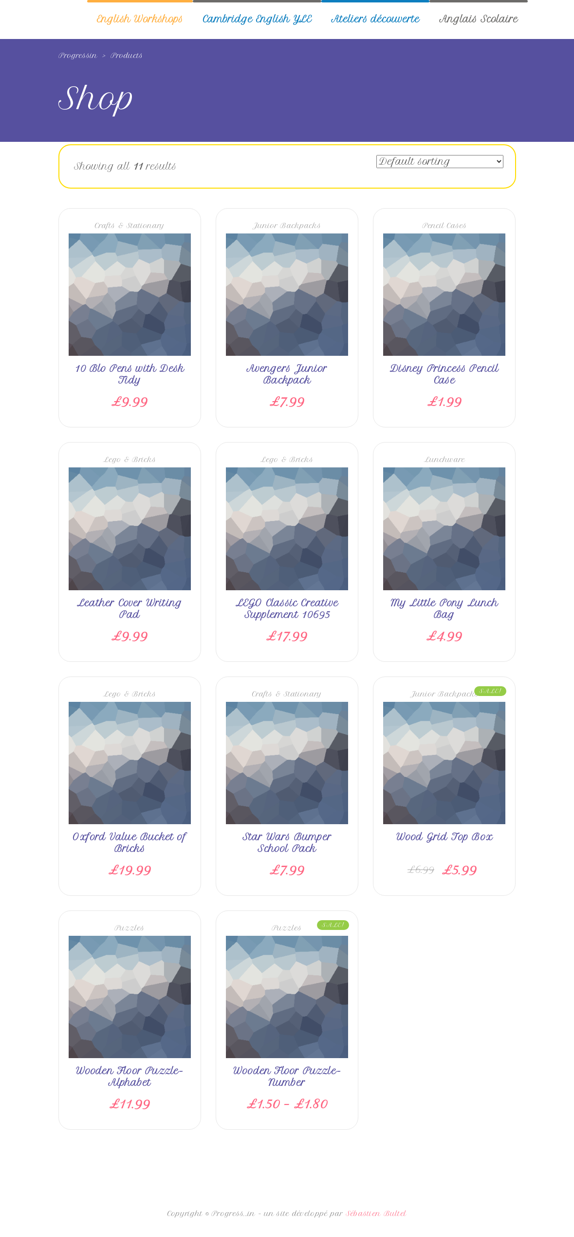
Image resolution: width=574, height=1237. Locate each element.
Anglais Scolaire (478, 19)
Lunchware (444, 459)
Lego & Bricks (129, 459)
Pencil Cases (444, 225)
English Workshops (140, 19)
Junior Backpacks (286, 225)
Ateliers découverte (375, 19)
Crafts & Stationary (130, 225)
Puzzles (129, 928)
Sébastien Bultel (376, 1213)
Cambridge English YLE (257, 19)
